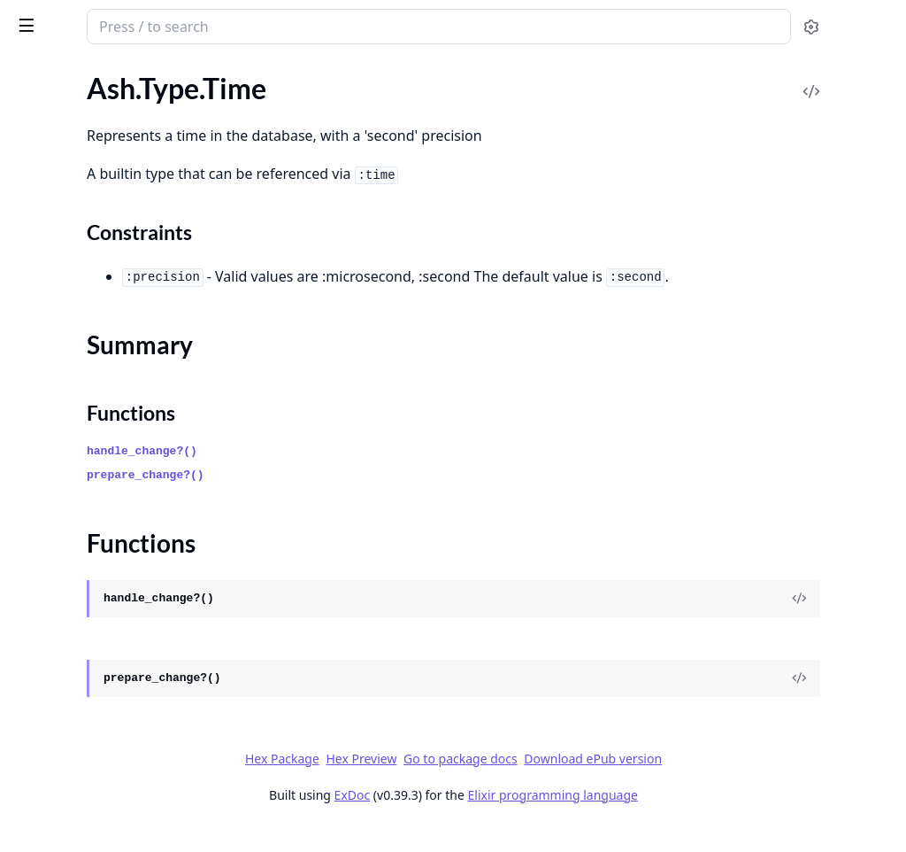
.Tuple (30, 247)
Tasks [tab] (201, 75)
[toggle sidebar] (242, 25)
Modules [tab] (113, 75)
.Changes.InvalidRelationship (100, 619)
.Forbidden (45, 763)
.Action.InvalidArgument (87, 500)
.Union (32, 319)
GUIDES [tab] (35, 75)
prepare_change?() (377, 499)
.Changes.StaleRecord (78, 715)
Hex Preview (493, 782)
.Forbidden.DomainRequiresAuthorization (125, 834)
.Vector (33, 415)
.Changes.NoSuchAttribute (94, 643)
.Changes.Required (69, 691)
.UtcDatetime (53, 367)
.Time (28, 139)
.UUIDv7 (39, 295)
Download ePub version (725, 782)
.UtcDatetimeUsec (68, 391)
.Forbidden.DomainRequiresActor (115, 810)
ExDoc (484, 818)
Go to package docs (593, 783)
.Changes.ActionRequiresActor (106, 523)
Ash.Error (41, 476)
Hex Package (414, 782)
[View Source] (832, 622)
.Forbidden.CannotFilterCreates (109, 786)
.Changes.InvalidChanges (88, 595)
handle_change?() (374, 475)
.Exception (44, 739)
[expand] (248, 95)
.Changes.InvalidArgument (93, 547)
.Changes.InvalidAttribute (91, 571)
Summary (59, 170)
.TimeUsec (43, 223)
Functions (61, 191)
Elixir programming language (685, 818)
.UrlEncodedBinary (69, 343)
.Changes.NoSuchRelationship (104, 667)
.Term (28, 115)
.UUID (31, 271)
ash (75, 19)
